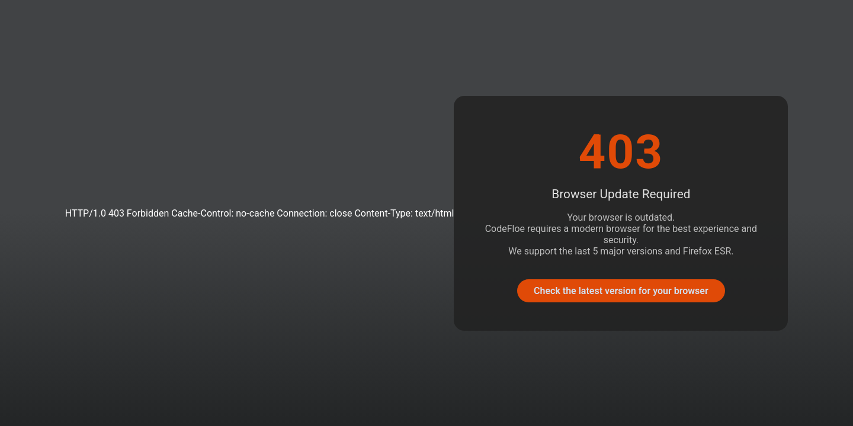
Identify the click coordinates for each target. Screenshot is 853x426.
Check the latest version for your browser (621, 290)
